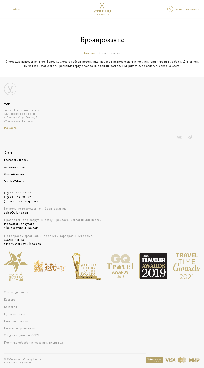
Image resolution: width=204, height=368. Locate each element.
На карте (10, 128)
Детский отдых (14, 174)
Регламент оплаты (16, 321)
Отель (8, 152)
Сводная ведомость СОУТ (21, 335)
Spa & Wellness (14, 181)
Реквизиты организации (20, 328)
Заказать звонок (187, 9)
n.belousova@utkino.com (21, 228)
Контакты (10, 307)
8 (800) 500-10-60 (18, 193)
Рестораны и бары (16, 160)
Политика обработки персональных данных (33, 342)
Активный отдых (15, 167)
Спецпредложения (16, 292)
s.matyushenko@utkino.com (23, 244)
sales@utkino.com (16, 213)
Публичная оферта (17, 314)
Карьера (10, 299)
